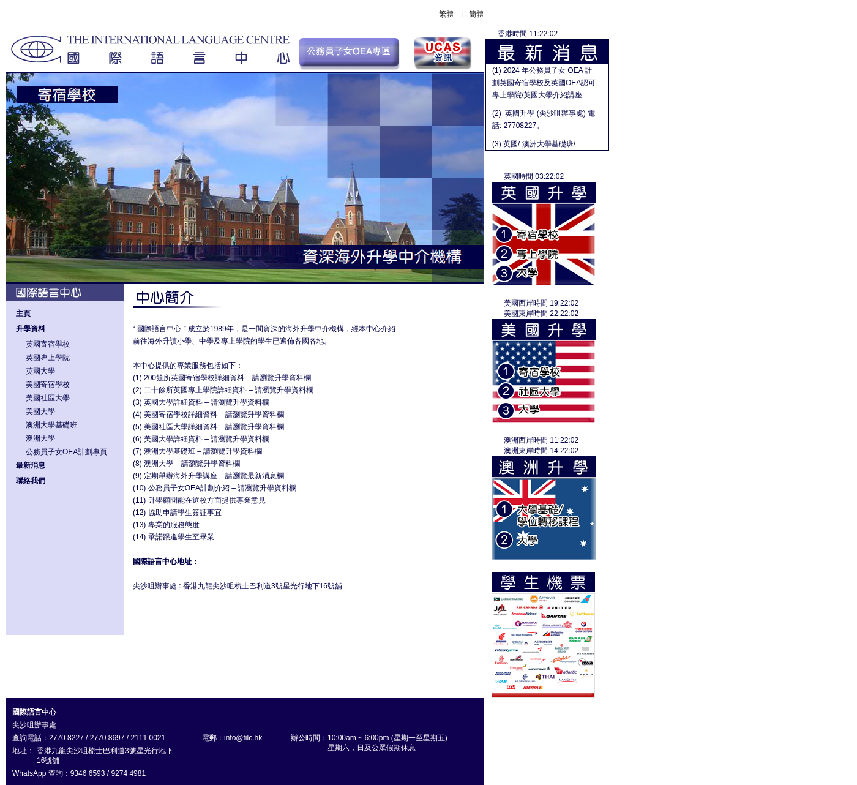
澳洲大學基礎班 (51, 425)
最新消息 (30, 465)
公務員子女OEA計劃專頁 (66, 452)
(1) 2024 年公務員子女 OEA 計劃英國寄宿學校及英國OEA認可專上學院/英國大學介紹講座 (544, 82)
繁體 (446, 14)
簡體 (476, 14)
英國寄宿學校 (48, 344)
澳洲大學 (40, 438)
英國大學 (40, 371)
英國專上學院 (48, 357)
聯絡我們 (30, 480)
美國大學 (40, 411)
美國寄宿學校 (48, 384)
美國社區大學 (48, 398)
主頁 (23, 313)
